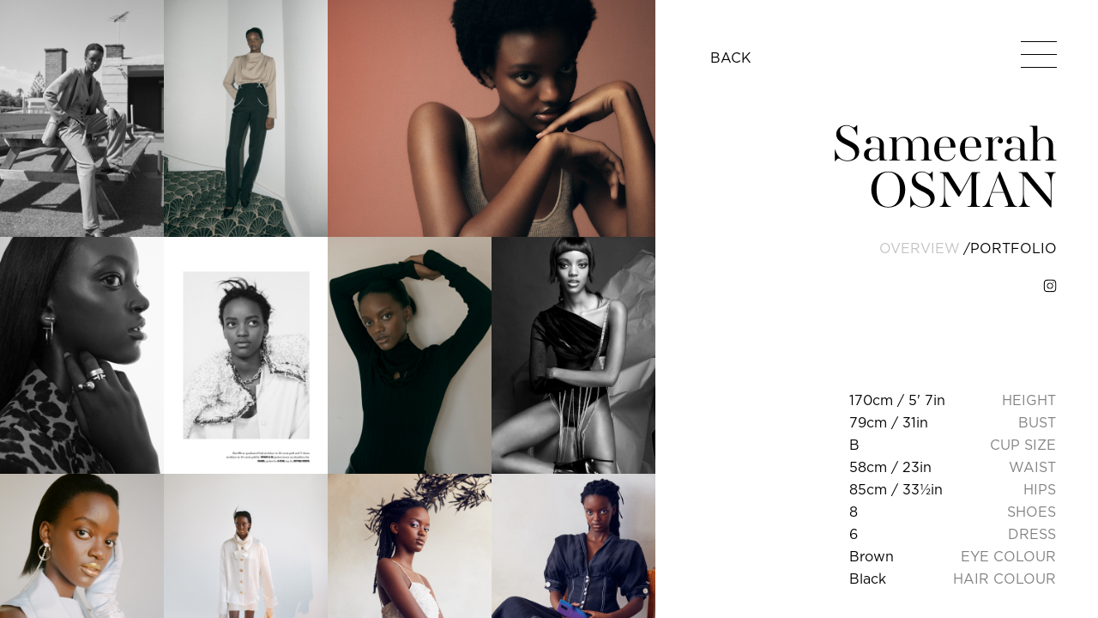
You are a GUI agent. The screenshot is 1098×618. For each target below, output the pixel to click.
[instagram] (1050, 286)
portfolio (1013, 248)
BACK (730, 57)
